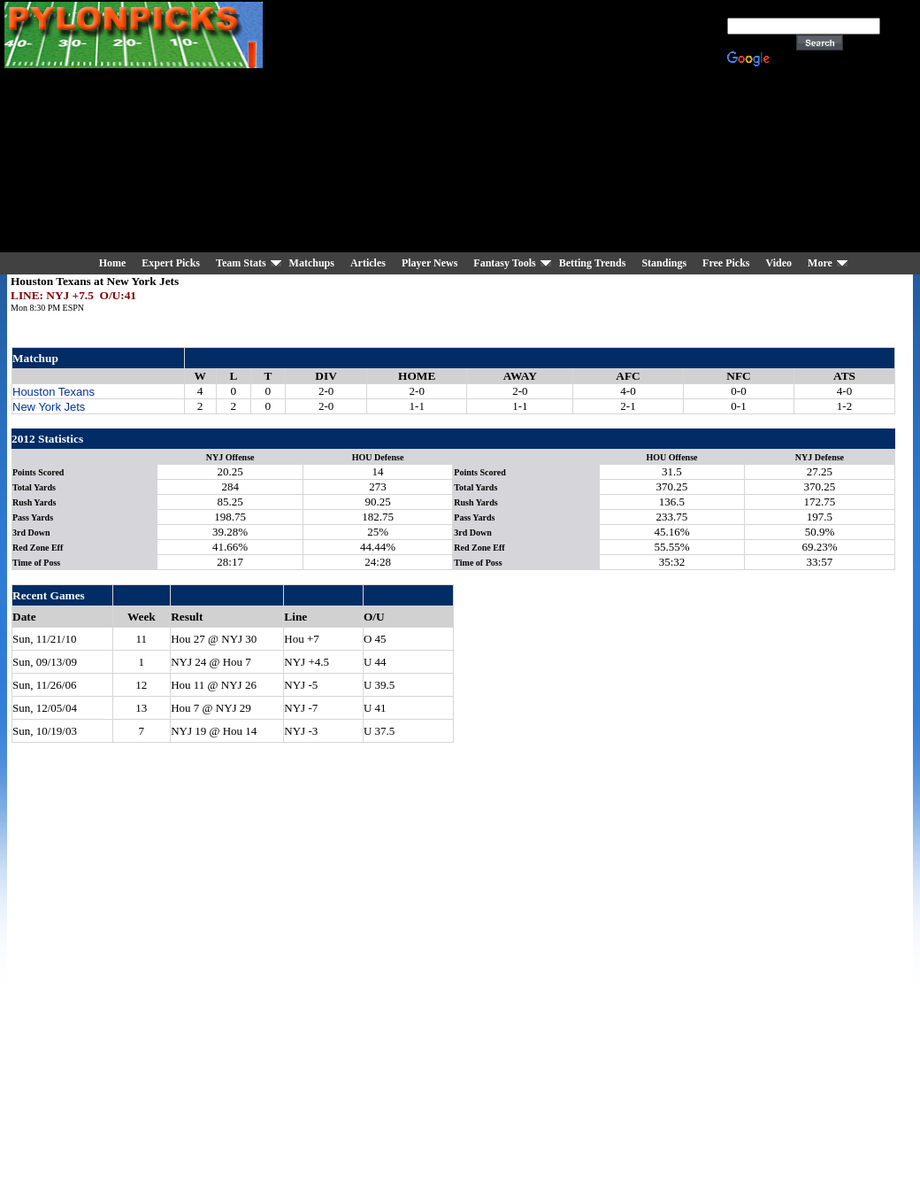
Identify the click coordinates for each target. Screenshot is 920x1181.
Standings (663, 263)
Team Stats (241, 263)
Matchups (311, 263)
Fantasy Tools (504, 263)
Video (779, 263)
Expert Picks (171, 263)
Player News (429, 263)
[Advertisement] (504, 128)
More (820, 263)
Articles (368, 263)
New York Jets (48, 406)
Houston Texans (53, 391)
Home (112, 263)
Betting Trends (592, 263)
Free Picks (725, 263)
